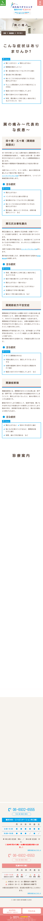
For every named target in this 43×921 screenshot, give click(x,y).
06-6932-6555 (21, 817)
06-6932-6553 (21, 863)
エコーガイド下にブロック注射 (13, 177)
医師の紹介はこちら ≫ (34, 858)
